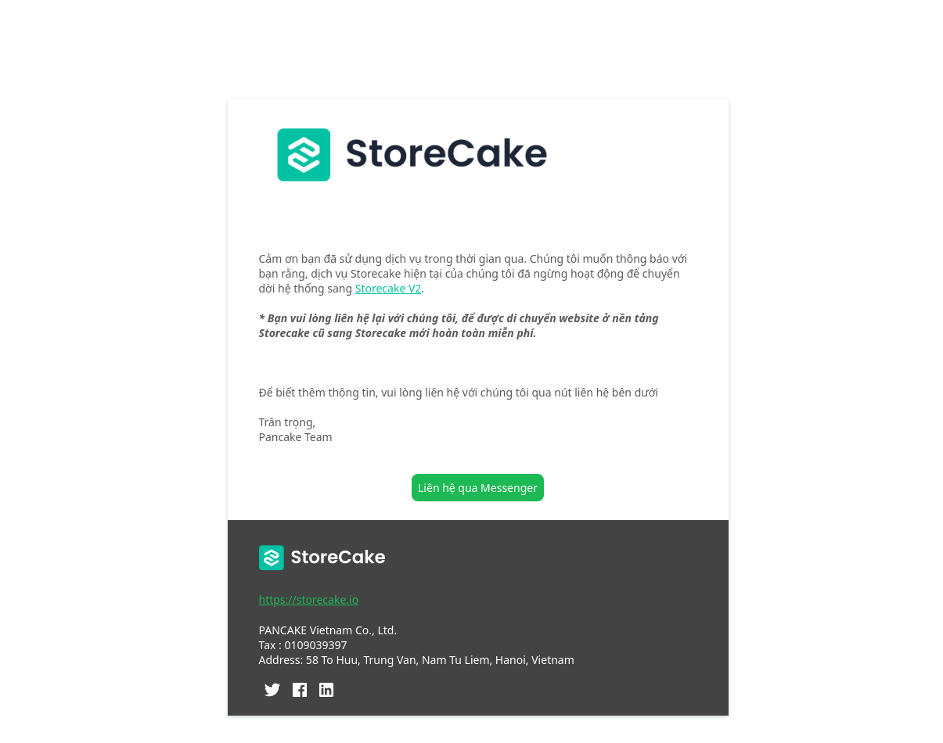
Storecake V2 (388, 288)
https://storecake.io (309, 599)
